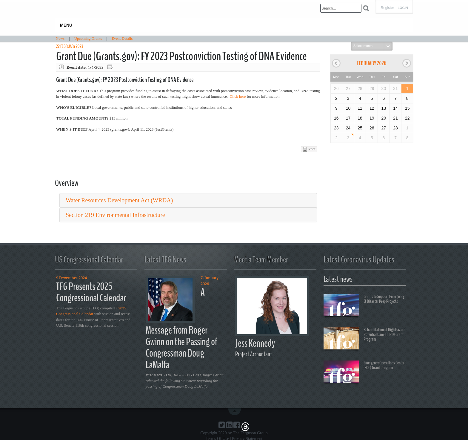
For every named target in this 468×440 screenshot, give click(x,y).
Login (403, 8)
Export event (110, 67)
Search (366, 8)
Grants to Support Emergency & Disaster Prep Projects (364, 306)
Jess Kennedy (255, 343)
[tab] (188, 200)
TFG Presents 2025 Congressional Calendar (91, 292)
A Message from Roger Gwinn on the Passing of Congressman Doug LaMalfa (181, 328)
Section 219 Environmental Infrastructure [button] (115, 215)
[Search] (340, 8)
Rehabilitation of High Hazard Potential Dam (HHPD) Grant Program (364, 339)
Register (387, 8)
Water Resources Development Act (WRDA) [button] (119, 200)
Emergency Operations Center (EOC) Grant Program (364, 372)
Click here (238, 96)
